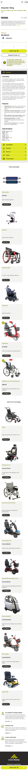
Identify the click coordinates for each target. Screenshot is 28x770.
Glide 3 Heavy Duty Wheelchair (8, 502)
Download (14, 148)
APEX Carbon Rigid (6, 267)
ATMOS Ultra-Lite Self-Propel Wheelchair (11, 381)
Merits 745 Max (5, 654)
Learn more (8, 721)
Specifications (14, 145)
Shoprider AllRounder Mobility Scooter (10, 578)
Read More (18, 25)
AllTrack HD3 (5, 305)
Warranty (14, 152)
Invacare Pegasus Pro (6, 540)
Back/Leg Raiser (5, 192)
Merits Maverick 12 (6, 465)
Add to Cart (14, 51)
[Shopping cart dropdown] (26, 2)
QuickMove (4, 230)
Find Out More (9, 746)
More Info (6, 242)
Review (14, 155)
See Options (6, 355)
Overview (14, 72)
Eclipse (3, 427)
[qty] (14, 46)
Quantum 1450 (5, 691)
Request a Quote (14, 55)
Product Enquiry (14, 159)
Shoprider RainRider (6, 616)
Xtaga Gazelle (5, 343)
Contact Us (8, 733)
